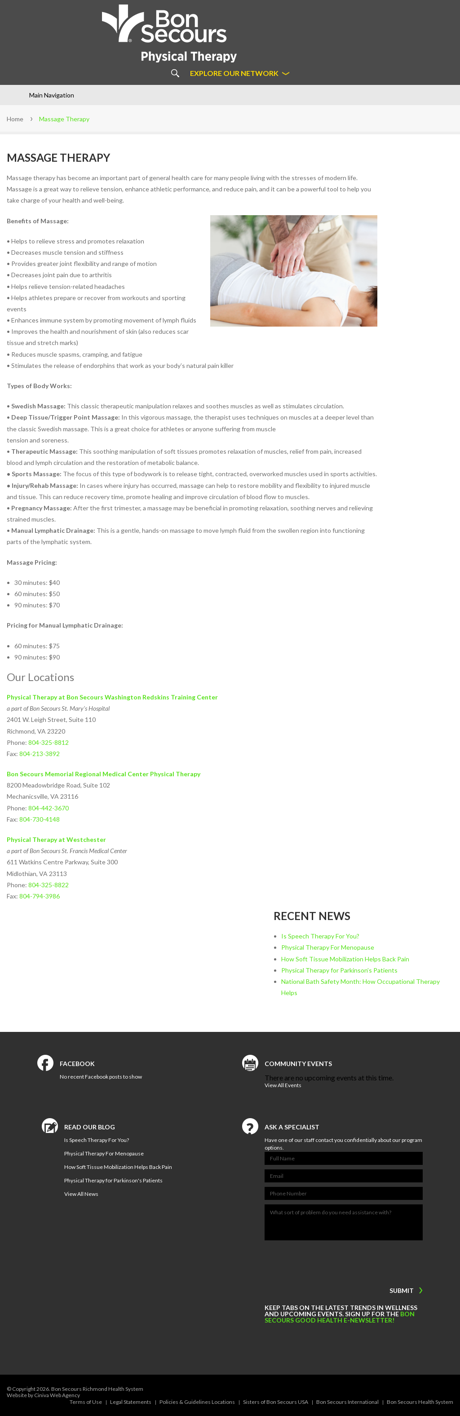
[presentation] (320, 1261)
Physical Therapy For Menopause (327, 947)
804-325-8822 (48, 885)
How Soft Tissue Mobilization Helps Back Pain (345, 959)
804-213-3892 (39, 753)
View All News (81, 1193)
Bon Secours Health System (420, 1401)
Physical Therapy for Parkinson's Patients (113, 1180)
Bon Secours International (347, 1401)
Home (15, 119)
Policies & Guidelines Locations (197, 1401)
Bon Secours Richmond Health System (97, 1388)
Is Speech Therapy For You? (320, 936)
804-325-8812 (48, 742)
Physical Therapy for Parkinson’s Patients (339, 970)
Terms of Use (86, 1401)
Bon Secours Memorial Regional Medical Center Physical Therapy (103, 774)
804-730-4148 (39, 819)
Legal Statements (130, 1401)
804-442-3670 (48, 808)
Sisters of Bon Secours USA (275, 1401)
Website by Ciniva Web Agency (43, 1395)
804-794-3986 (39, 896)
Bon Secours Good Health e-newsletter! (340, 1317)
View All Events (283, 1085)
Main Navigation (51, 95)
